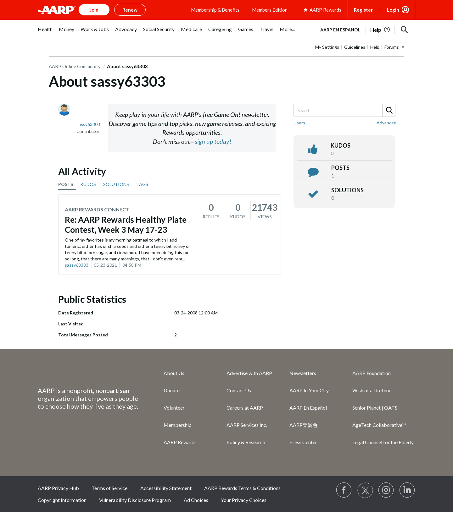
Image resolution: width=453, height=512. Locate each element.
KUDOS (88, 184)
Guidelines (354, 47)
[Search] (344, 110)
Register (363, 10)
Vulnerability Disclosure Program (135, 500)
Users (299, 122)
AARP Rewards (180, 442)
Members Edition (270, 10)
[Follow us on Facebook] (344, 490)
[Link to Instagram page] (386, 490)
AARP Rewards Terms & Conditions (242, 488)
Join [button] (94, 10)
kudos (340, 145)
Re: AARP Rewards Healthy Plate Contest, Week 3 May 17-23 (126, 225)
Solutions (347, 190)
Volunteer (174, 408)
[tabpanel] (365, 29)
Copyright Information (62, 500)
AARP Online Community (75, 66)
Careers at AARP (244, 408)
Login (393, 10)
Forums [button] (391, 47)
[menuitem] (45, 32)
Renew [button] (129, 10)
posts (340, 167)
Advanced (386, 122)
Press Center (303, 442)
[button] (404, 30)
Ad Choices (196, 500)
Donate (172, 390)
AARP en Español (340, 29)
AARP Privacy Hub (58, 488)
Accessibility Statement (166, 488)
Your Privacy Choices (243, 500)
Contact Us (238, 390)
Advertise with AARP (249, 373)
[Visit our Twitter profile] (365, 490)
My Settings (327, 47)
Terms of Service (109, 488)
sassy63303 (76, 265)
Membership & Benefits (215, 10)
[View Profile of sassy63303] (88, 124)
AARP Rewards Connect (97, 209)
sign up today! (213, 141)
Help (374, 47)
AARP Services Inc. (246, 425)
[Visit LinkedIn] (407, 490)
